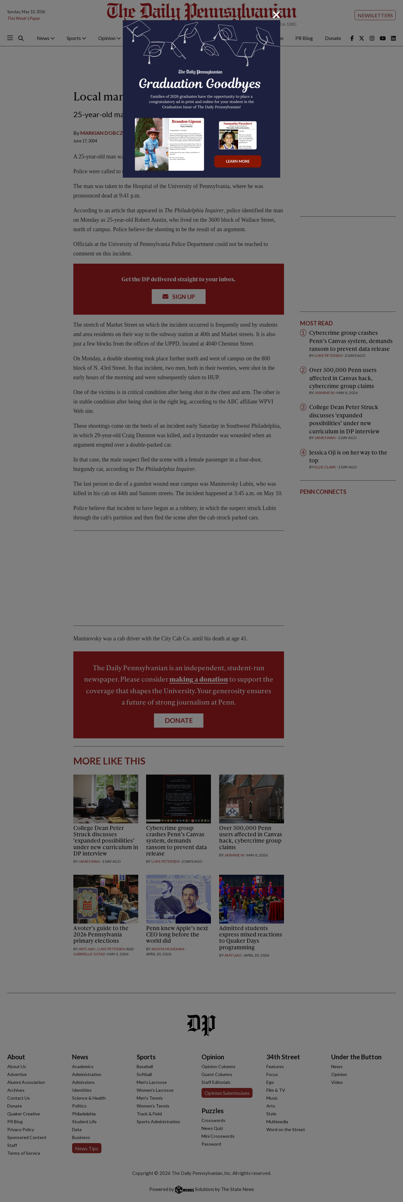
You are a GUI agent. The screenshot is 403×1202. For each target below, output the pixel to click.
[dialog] (201, 601)
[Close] (276, 14)
